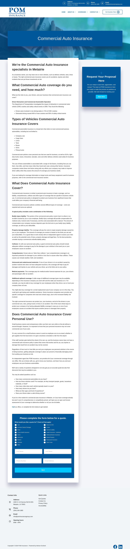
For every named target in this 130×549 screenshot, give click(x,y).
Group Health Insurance (23, 432)
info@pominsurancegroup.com (113, 4)
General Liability (50, 430)
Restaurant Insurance (51, 439)
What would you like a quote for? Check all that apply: (34, 422)
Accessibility (42, 504)
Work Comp (49, 442)
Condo (48, 427)
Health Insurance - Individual (53, 432)
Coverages (83, 12)
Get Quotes (42, 497)
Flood (18, 430)
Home (63, 12)
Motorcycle (20, 437)
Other (18, 444)
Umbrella (19, 442)
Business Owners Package (24, 427)
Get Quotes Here (112, 12)
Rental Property (50, 437)
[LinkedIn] (120, 545)
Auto (18, 425)
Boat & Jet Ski (49, 425)
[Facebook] (115, 545)
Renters (19, 439)
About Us (72, 12)
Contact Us (95, 12)
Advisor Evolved (41, 543)
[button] (101, 97)
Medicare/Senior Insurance (53, 434)
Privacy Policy (43, 501)
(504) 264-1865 (95, 4)
